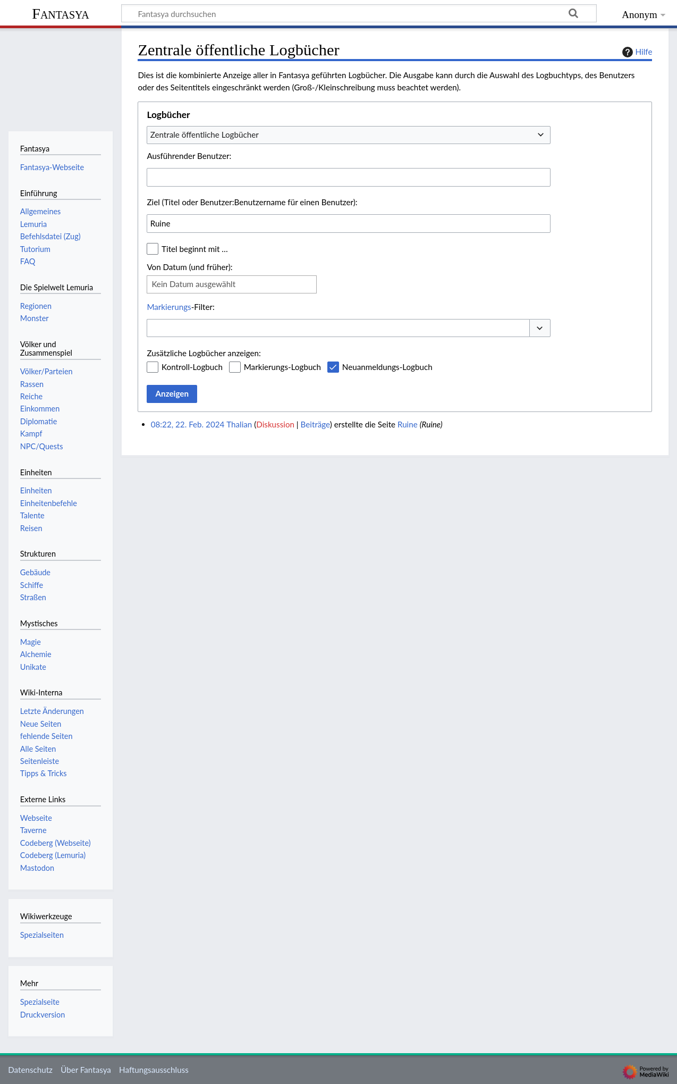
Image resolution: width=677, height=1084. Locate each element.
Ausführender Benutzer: (189, 156)
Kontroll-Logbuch (192, 367)
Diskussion (275, 424)
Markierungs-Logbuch (282, 367)
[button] (540, 328)
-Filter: (180, 307)
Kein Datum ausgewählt (193, 284)
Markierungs (169, 307)
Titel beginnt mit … (195, 249)
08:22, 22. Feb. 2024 (188, 424)
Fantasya (60, 13)
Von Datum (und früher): (189, 267)
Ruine (407, 424)
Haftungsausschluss (154, 1069)
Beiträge (315, 424)
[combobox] (349, 135)
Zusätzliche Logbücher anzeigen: (203, 353)
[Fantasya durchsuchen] (359, 13)
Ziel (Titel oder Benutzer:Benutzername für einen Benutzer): (252, 202)
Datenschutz (30, 1069)
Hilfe (636, 52)
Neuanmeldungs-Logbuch (387, 367)
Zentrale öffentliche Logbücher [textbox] (204, 134)
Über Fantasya (86, 1069)
